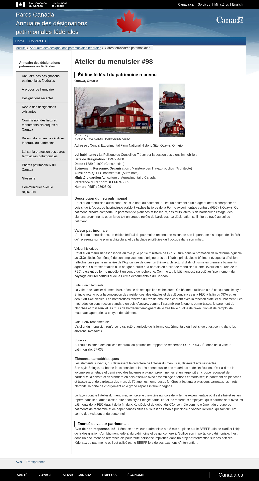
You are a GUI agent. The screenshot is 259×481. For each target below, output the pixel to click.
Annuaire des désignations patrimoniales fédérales (65, 48)
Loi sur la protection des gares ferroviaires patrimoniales (43, 154)
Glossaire (29, 178)
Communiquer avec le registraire (37, 189)
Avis (19, 462)
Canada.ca (186, 4)
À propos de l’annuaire (38, 89)
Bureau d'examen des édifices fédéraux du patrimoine (43, 141)
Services (204, 4)
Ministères (221, 4)
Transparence (35, 462)
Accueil (21, 48)
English (237, 4)
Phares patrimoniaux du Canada (39, 167)
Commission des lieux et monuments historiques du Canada (40, 125)
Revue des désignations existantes (39, 109)
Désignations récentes (37, 98)
